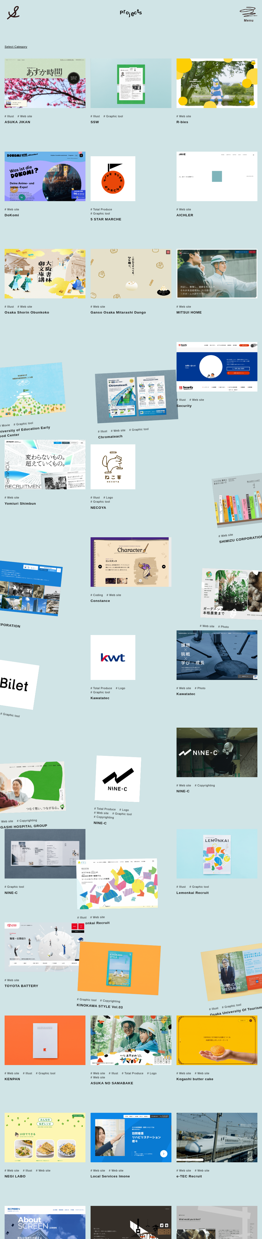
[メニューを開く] (248, 14)
